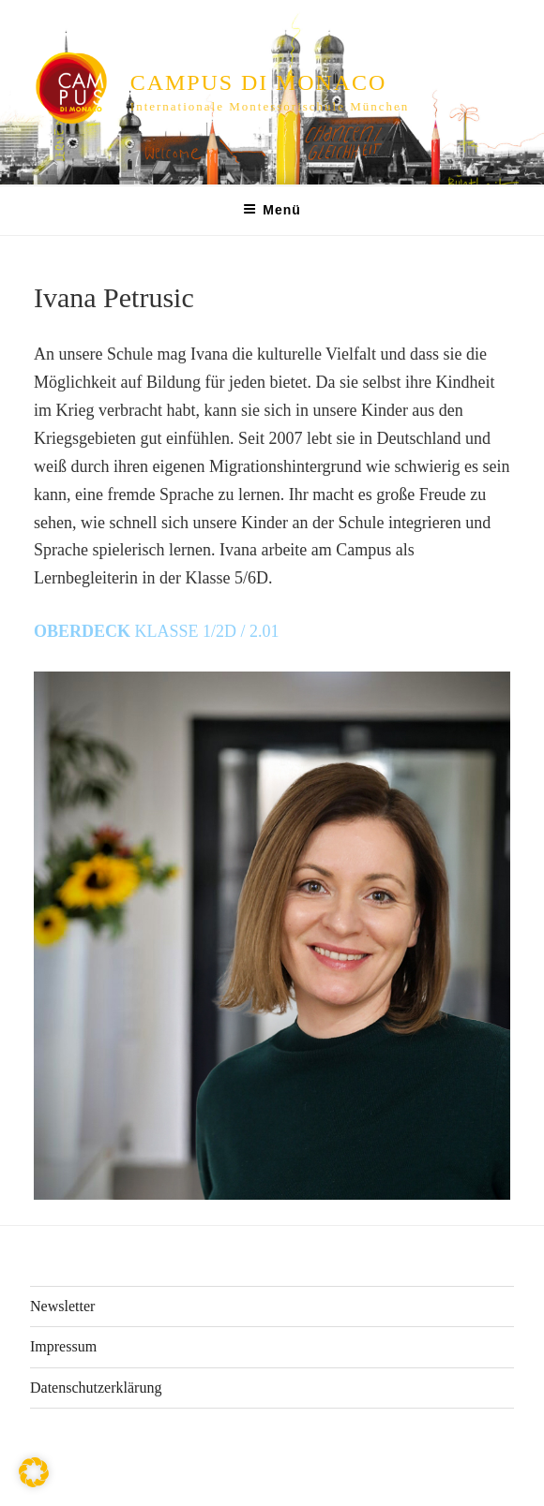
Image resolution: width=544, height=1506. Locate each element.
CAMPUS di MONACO (258, 82)
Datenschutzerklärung (95, 1387)
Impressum (63, 1346)
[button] (34, 1472)
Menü (272, 209)
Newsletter (62, 1306)
